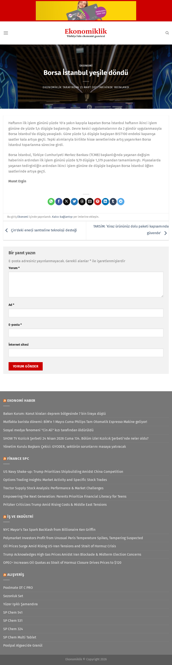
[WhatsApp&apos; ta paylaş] (51, 201)
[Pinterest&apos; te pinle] (97, 201)
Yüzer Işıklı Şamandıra (20, 604)
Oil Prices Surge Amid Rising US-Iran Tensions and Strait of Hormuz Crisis (59, 546)
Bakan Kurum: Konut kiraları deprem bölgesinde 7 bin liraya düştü (54, 414)
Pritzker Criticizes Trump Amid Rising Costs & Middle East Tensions (55, 505)
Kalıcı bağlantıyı (62, 216)
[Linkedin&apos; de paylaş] (105, 201)
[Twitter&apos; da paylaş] (74, 201)
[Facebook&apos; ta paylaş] (58, 201)
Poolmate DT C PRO (18, 588)
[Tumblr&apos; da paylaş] (113, 201)
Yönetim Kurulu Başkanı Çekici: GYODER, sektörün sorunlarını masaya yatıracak (64, 447)
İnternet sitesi (19, 345)
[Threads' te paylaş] (82, 201)
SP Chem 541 (13, 612)
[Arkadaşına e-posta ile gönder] (90, 201)
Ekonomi (86, 65)
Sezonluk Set (13, 596)
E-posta (15, 325)
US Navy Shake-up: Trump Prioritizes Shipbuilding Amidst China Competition (63, 472)
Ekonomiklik (52, 87)
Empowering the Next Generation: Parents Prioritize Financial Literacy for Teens (64, 496)
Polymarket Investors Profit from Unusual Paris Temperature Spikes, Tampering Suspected (73, 538)
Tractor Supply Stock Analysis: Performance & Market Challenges (53, 488)
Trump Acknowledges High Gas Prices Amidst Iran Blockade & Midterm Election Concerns (72, 554)
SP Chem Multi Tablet (19, 637)
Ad (11, 305)
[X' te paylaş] (66, 201)
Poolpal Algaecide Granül (22, 645)
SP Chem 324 (13, 629)
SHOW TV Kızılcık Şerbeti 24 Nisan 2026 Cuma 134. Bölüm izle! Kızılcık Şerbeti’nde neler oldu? (75, 438)
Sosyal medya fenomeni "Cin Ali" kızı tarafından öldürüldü (48, 430)
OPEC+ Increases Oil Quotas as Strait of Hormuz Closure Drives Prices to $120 (62, 563)
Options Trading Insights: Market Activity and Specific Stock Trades (55, 480)
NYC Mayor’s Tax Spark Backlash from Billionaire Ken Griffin (49, 530)
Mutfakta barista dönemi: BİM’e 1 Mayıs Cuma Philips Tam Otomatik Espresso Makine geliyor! (75, 422)
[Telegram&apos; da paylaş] (120, 201)
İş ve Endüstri (20, 517)
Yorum (14, 268)
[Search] (167, 33)
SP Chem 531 (13, 621)
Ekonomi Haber (21, 401)
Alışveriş (15, 575)
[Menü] (5, 33)
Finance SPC (18, 459)
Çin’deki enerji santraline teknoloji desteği (40, 230)
